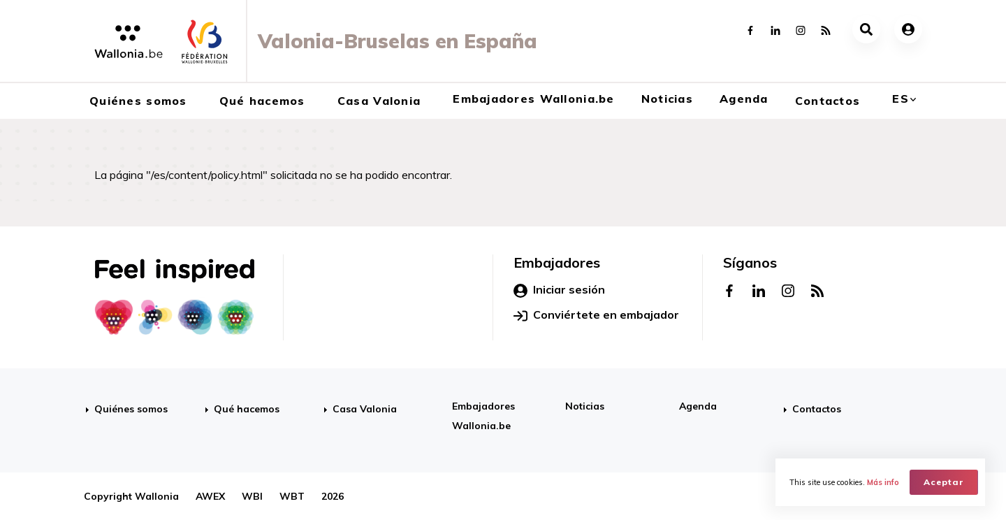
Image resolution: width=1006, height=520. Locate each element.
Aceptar (944, 482)
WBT (292, 496)
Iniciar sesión (559, 290)
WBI (252, 496)
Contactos (828, 101)
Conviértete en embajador (596, 315)
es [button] (900, 99)
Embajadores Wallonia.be (533, 99)
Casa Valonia (379, 101)
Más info (883, 482)
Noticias (667, 99)
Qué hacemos (262, 101)
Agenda (744, 99)
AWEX (210, 496)
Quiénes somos (138, 101)
